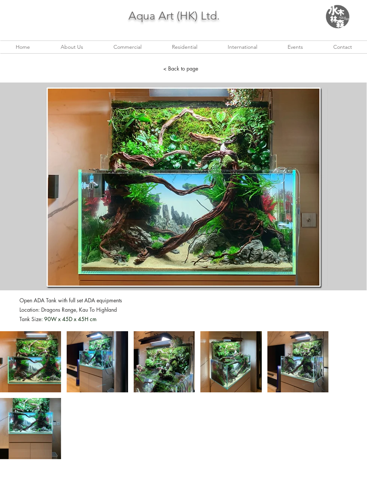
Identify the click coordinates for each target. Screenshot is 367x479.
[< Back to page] (180, 68)
